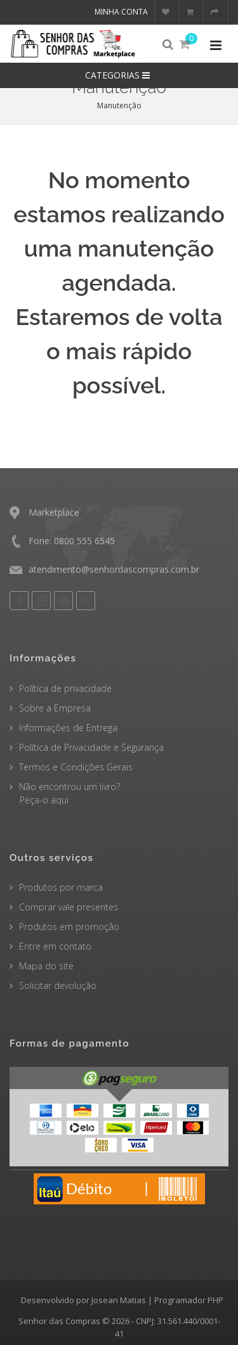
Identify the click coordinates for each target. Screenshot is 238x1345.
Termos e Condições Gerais (76, 767)
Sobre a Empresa (55, 708)
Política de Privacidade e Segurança (91, 747)
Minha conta (121, 11)
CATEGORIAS (119, 75)
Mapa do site (46, 966)
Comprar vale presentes (68, 907)
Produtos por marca (61, 887)
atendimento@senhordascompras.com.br (114, 569)
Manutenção (119, 105)
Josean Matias (118, 1300)
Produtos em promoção (69, 927)
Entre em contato (55, 946)
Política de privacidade (65, 688)
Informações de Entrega (68, 728)
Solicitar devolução (57, 985)
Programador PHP (188, 1300)
